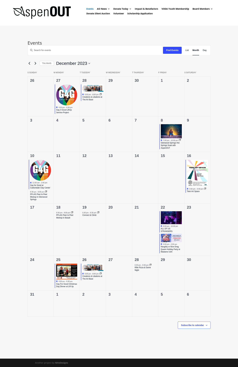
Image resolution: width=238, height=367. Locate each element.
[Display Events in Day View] (205, 50)
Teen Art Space (193, 191)
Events (90, 9)
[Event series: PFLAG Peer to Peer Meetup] (46, 192)
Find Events (172, 50)
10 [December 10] (32, 156)
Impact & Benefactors (146, 9)
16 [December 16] (189, 156)
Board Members (201, 9)
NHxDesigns (61, 362)
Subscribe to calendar (192, 325)
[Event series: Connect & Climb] (98, 213)
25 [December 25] (58, 260)
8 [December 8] (162, 120)
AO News (102, 9)
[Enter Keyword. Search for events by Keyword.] (95, 50)
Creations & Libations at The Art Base (92, 98)
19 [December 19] (84, 207)
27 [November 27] (58, 80)
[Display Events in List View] (187, 50)
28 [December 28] (137, 260)
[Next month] (35, 63)
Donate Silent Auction (98, 13)
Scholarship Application (140, 13)
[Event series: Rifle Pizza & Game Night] (150, 265)
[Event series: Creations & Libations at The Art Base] (100, 94)
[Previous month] (29, 63)
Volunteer (118, 13)
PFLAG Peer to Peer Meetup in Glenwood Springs (38, 197)
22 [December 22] (163, 207)
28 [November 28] (84, 80)
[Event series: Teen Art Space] (205, 189)
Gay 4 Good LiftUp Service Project (64, 111)
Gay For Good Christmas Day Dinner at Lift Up (66, 285)
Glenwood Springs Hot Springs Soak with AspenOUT (170, 145)
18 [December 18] (58, 207)
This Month (46, 63)
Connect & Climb (89, 215)
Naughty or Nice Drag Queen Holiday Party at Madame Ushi (170, 249)
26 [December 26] (84, 260)
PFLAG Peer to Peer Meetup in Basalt (64, 216)
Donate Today (120, 9)
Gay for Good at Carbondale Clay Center (40, 186)
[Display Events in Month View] (196, 50)
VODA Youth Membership (175, 9)
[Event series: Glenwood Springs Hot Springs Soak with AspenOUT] (180, 140)
